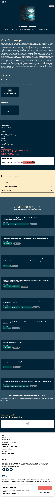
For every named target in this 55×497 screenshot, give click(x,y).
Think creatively (7, 347)
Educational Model (8, 454)
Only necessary (45, 492)
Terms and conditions (9, 447)
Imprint (4, 451)
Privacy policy (7, 449)
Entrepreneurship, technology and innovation (14, 150)
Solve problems (7, 328)
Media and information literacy (10, 155)
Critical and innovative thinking (10, 152)
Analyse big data (8, 243)
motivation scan (9, 398)
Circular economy (6, 149)
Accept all (45, 488)
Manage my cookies (9, 442)
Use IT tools (6, 265)
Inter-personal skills (7, 153)
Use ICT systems (7, 286)
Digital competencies (26, 307)
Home (4, 435)
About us (5, 437)
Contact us (6, 440)
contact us (29, 162)
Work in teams (16, 286)
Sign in (47, 2)
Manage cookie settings (11, 493)
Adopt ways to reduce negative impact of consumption (16, 224)
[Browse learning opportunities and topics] (53, 2)
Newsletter (5, 444)
